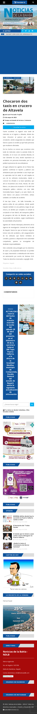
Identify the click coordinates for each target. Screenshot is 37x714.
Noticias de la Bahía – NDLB (17, 704)
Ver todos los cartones (18, 589)
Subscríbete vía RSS (9, 710)
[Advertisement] (18, 55)
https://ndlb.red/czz (15, 268)
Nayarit (17, 78)
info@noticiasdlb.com (22, 673)
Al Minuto (8, 78)
